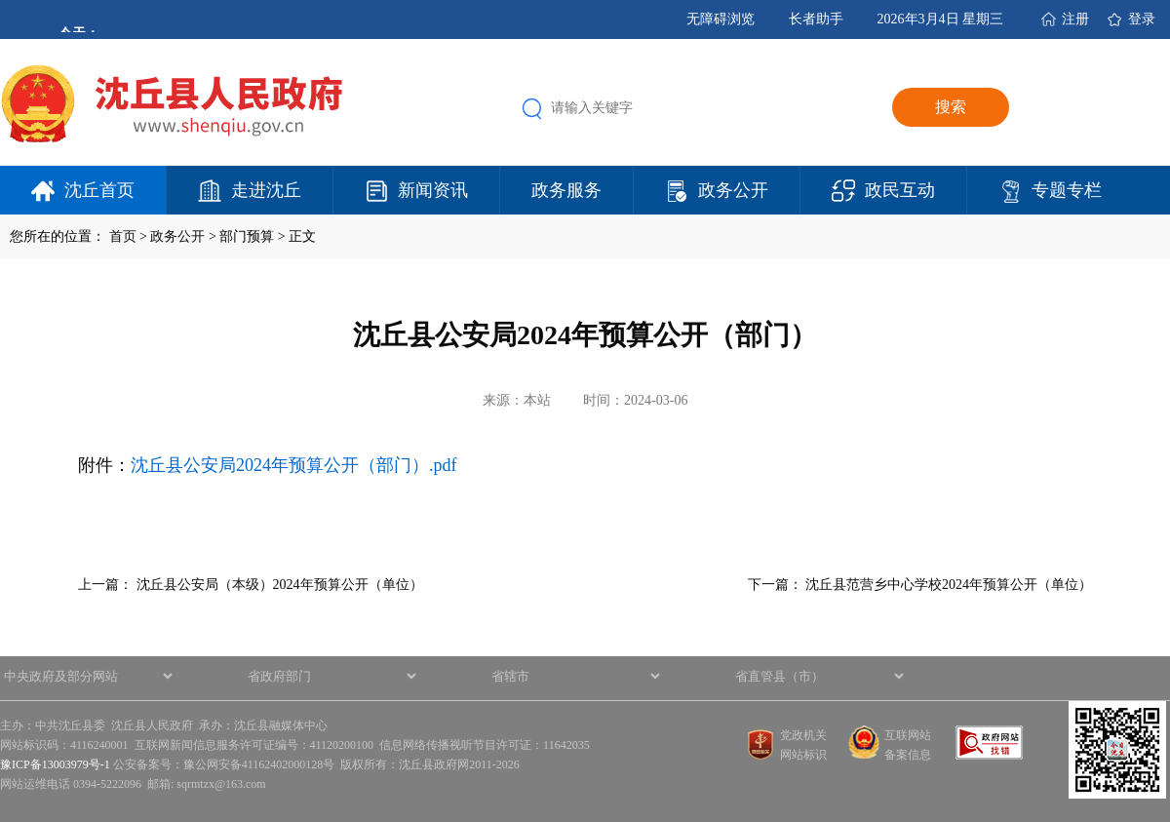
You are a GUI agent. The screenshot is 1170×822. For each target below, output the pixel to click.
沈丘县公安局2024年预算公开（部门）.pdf (294, 465)
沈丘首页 (99, 190)
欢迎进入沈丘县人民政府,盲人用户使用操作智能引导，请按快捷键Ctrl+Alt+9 (0, 0)
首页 (122, 236)
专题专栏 (1067, 190)
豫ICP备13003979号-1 (55, 764)
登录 (1141, 19)
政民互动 (900, 190)
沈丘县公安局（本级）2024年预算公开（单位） (279, 584)
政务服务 (566, 190)
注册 (1075, 19)
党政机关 (803, 735)
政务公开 (733, 190)
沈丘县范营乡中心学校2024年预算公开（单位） (948, 584)
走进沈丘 (266, 190)
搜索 (950, 106)
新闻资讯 (433, 190)
